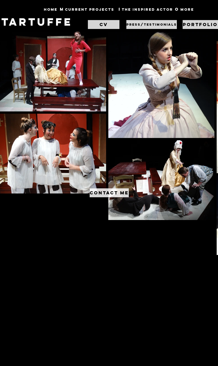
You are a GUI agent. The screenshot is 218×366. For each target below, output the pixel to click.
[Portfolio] (200, 24)
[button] (151, 24)
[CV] (103, 24)
